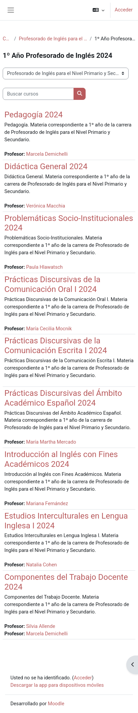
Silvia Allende (40, 626)
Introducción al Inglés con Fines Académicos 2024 (61, 459)
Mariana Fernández (47, 503)
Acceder (123, 10)
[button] (98, 10)
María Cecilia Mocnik (49, 329)
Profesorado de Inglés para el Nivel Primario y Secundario (53, 39)
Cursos (7, 39)
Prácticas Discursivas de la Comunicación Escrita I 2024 (55, 345)
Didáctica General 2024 (46, 166)
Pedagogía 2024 (33, 114)
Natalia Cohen (41, 565)
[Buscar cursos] (38, 94)
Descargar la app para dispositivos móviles (57, 685)
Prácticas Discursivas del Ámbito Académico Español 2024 (63, 398)
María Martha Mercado (51, 442)
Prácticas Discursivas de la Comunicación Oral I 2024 (52, 284)
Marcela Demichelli (47, 154)
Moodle (56, 704)
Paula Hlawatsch (44, 267)
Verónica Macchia (45, 206)
